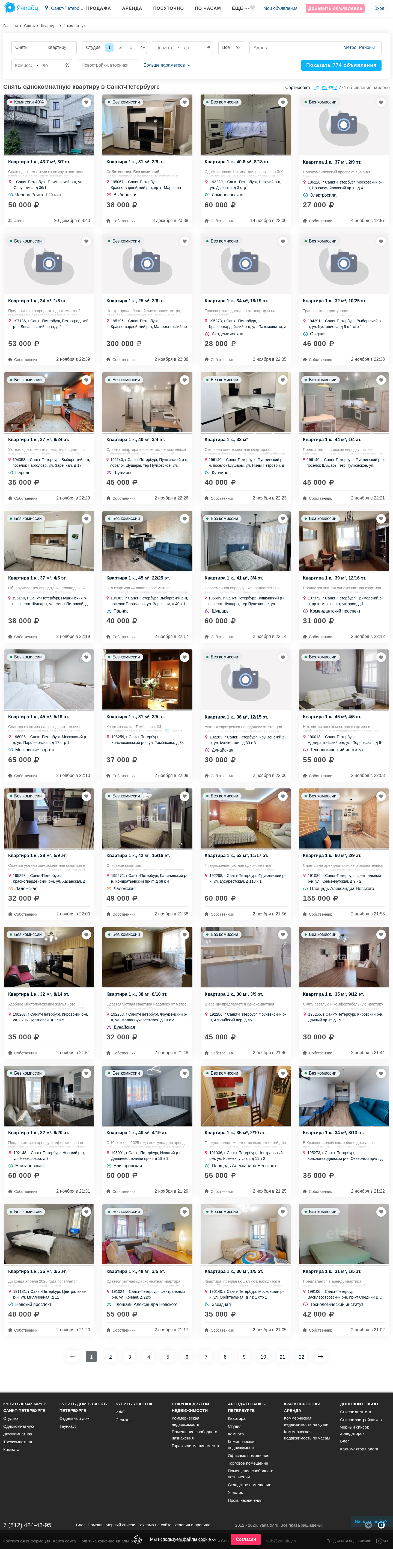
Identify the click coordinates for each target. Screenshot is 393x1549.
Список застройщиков (361, 1419)
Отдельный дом (74, 1418)
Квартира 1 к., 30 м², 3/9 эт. (235, 1008)
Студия (235, 1426)
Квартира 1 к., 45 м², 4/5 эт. (333, 727)
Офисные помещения (248, 1455)
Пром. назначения (245, 1500)
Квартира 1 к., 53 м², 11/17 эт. (237, 867)
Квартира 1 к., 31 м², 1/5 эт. (333, 1289)
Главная (10, 25)
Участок (235, 1492)
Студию (10, 1418)
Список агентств (355, 1411)
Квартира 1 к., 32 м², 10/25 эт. (335, 305)
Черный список (120, 1525)
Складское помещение (249, 1484)
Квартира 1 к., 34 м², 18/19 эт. (237, 305)
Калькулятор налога (359, 1449)
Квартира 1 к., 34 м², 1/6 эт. (38, 305)
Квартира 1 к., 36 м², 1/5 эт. (235, 1289)
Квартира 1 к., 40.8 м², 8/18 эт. (238, 163)
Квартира (49, 25)
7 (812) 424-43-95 (27, 1525)
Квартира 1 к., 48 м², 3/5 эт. (136, 1289)
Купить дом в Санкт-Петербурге (83, 1407)
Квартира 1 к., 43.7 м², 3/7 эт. (40, 163)
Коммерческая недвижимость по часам (307, 1434)
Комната (11, 1449)
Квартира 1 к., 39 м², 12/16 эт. (335, 586)
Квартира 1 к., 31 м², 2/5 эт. (136, 727)
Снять (29, 25)
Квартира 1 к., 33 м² (227, 445)
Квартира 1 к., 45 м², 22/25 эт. (139, 586)
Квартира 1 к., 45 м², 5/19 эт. (39, 727)
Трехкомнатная (17, 1441)
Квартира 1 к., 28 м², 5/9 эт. (38, 867)
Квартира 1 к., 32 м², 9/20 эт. (39, 1149)
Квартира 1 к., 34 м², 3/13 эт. (334, 1149)
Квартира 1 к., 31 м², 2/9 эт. (136, 163)
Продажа (93, 8)
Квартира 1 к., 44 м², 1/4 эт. (333, 445)
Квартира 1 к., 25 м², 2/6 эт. (136, 305)
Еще (235, 8)
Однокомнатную (18, 1426)
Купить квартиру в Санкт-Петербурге (25, 1407)
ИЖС (120, 1411)
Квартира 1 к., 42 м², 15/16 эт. (139, 867)
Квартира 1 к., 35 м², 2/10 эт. (236, 1149)
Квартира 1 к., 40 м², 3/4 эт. (136, 445)
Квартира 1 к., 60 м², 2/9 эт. (333, 867)
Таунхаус (68, 1426)
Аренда (127, 8)
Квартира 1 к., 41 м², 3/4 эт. (235, 586)
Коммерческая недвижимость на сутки (306, 1421)
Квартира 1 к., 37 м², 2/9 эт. (333, 164)
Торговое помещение (248, 1463)
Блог (344, 1441)
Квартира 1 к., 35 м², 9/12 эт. (334, 1008)
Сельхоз (123, 1419)
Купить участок (133, 1404)
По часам (203, 8)
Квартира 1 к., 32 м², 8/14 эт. (39, 1008)
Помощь (95, 1525)
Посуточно (163, 8)
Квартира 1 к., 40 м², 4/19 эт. (137, 1149)
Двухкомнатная (17, 1434)
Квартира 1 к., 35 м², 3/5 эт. (38, 1289)
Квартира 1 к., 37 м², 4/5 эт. (38, 586)
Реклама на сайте (154, 1525)
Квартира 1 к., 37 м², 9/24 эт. (39, 445)
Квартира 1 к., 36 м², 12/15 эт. (237, 727)
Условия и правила (192, 1525)
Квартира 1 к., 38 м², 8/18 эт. (137, 1008)
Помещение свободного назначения (194, 1434)
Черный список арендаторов (354, 1430)
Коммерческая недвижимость (185, 1421)
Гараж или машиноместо (195, 1445)
